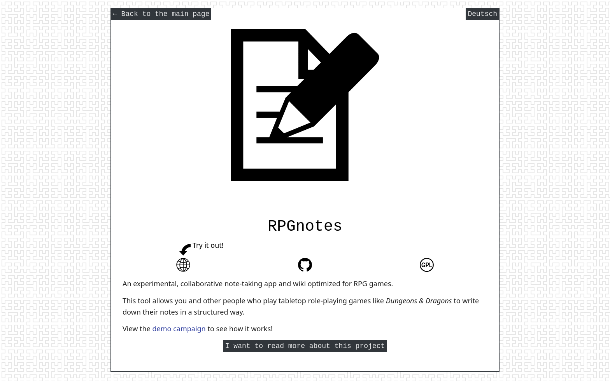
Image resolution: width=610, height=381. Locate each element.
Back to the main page (161, 14)
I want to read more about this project (305, 346)
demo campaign (179, 328)
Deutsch (482, 14)
